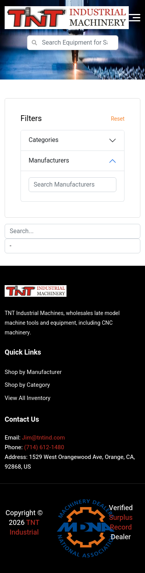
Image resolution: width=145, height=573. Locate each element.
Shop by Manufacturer (33, 372)
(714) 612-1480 (44, 447)
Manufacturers (49, 160)
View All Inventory (27, 398)
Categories (43, 140)
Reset (118, 119)
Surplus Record (121, 522)
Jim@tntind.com (43, 437)
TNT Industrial (24, 528)
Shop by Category (27, 385)
